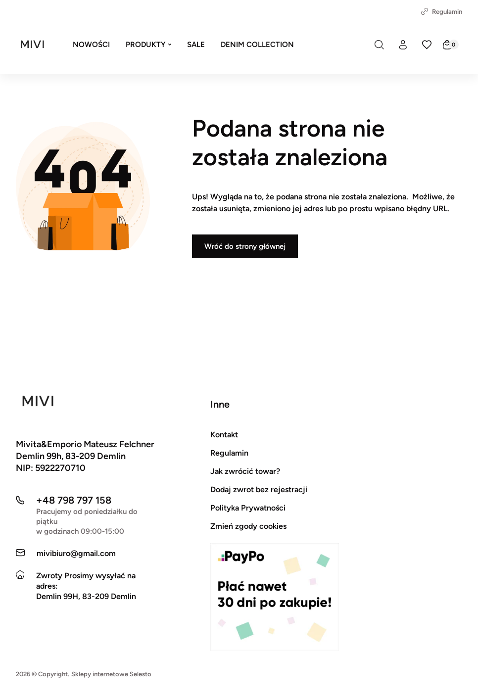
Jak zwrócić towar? (245, 471)
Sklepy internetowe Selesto (111, 674)
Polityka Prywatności (248, 507)
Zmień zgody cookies (248, 526)
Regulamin (441, 11)
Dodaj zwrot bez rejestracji (258, 489)
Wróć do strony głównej (245, 246)
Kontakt (224, 434)
